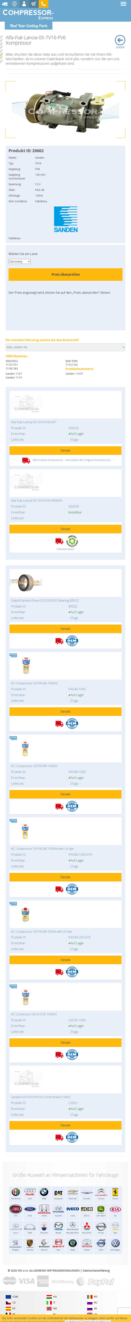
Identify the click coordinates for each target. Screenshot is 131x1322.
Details (65, 450)
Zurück (120, 42)
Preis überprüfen (65, 274)
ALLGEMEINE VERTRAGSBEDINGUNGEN (54, 1270)
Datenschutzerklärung (96, 1270)
